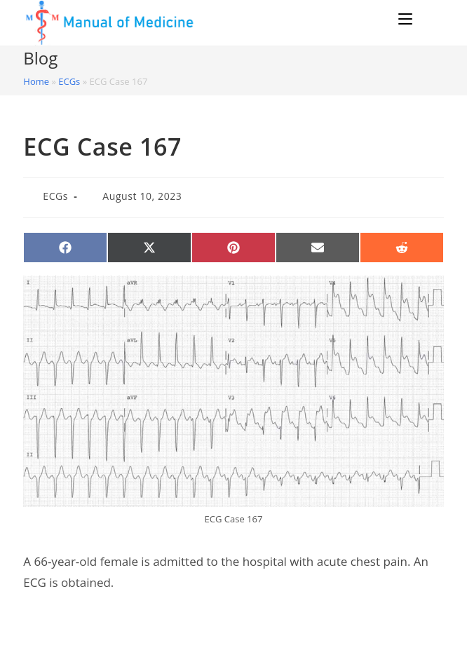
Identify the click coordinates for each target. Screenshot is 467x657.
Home (36, 81)
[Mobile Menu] (407, 19)
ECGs (69, 81)
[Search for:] (430, 19)
